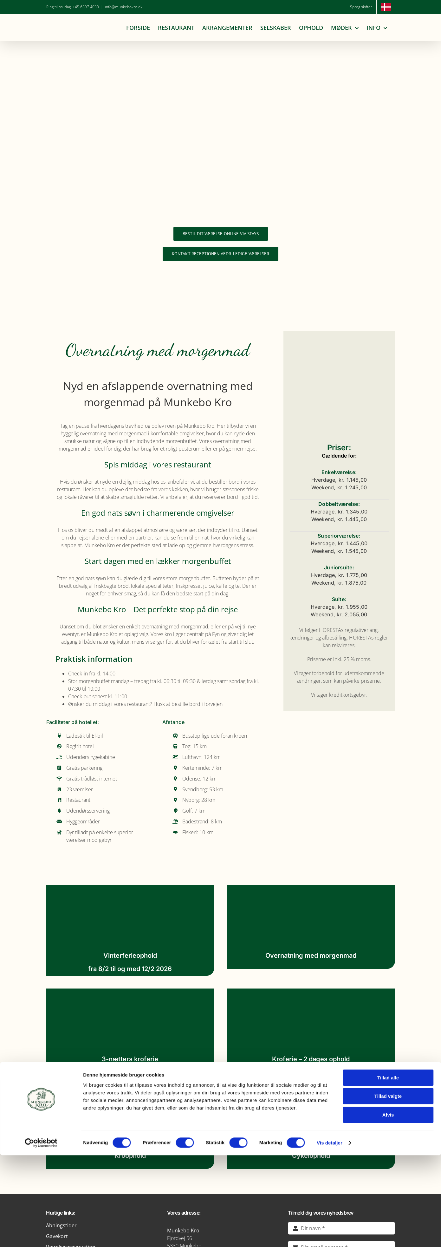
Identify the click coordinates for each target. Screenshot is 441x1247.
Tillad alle (388, 1169)
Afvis (388, 1206)
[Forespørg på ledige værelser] (220, 254)
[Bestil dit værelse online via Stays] (220, 234)
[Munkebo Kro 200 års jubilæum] (221, 92)
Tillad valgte (388, 1188)
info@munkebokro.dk (123, 7)
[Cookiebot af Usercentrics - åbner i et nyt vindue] (41, 1234)
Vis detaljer (329, 1234)
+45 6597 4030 (86, 7)
